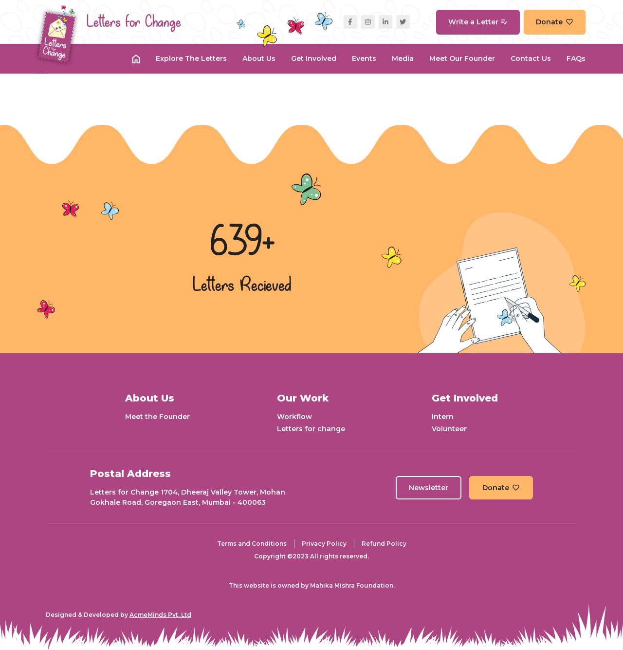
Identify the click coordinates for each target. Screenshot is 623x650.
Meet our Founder (462, 58)
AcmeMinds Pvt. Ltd (160, 614)
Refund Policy (384, 543)
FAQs (576, 58)
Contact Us (531, 58)
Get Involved (313, 58)
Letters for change (311, 428)
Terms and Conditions (252, 543)
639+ (242, 243)
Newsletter (428, 487)
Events (364, 58)
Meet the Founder (157, 416)
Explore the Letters (191, 58)
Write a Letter (478, 22)
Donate (554, 22)
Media (403, 58)
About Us (258, 58)
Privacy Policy (324, 543)
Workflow (294, 416)
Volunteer (449, 428)
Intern (443, 416)
